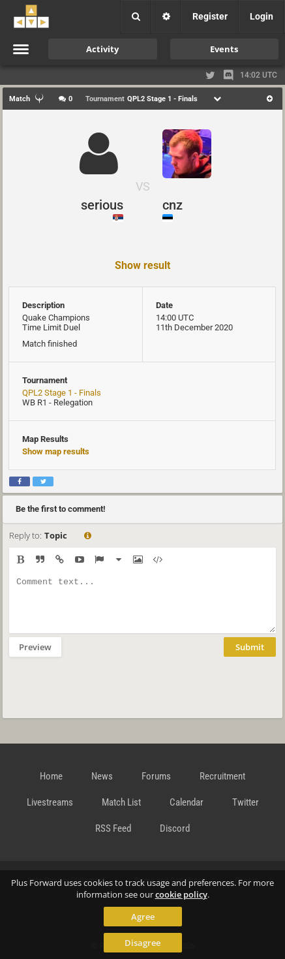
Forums (156, 776)
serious (102, 205)
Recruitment (222, 776)
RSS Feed (113, 828)
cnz (172, 205)
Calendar (186, 802)
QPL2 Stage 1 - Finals (61, 393)
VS (143, 186)
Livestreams (50, 802)
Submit (249, 657)
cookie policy (181, 894)
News (102, 776)
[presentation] (108, 695)
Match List (121, 802)
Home (51, 776)
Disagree (142, 943)
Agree (143, 916)
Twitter (245, 802)
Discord (175, 828)
